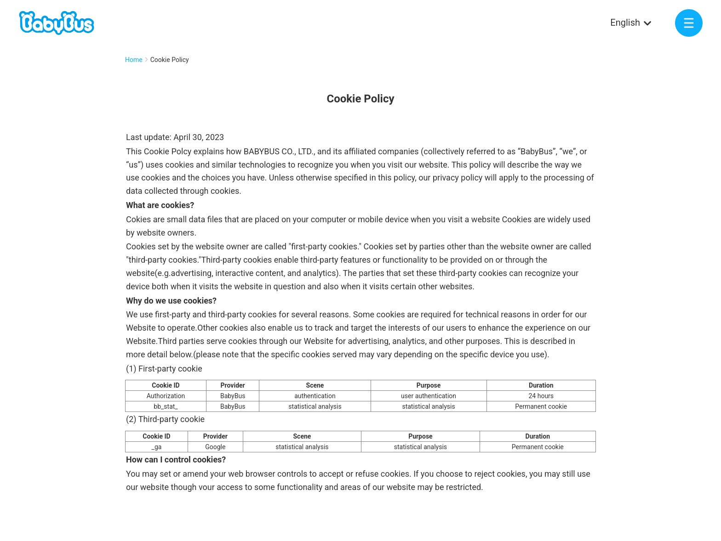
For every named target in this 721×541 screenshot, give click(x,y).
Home (134, 59)
